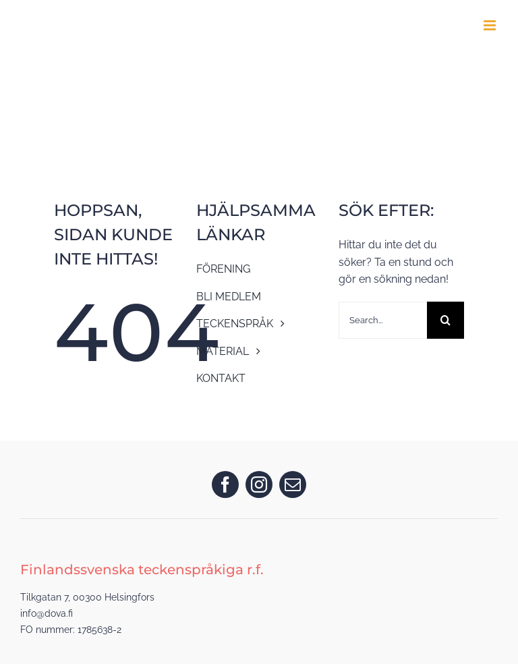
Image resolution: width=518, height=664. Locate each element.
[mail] (292, 484)
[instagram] (259, 484)
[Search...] (383, 320)
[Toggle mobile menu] (491, 25)
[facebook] (225, 484)
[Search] (445, 320)
